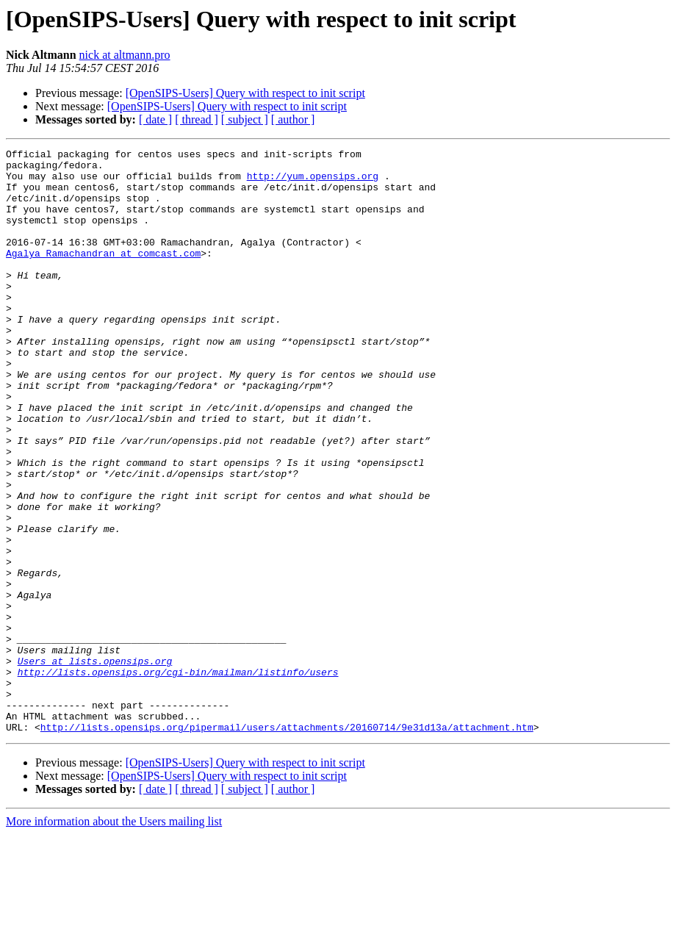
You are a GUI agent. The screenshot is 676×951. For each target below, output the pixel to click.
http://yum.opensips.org (312, 182)
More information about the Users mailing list (114, 938)
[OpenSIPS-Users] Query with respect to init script (245, 93)
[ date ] (155, 119)
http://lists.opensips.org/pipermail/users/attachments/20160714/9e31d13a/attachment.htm (286, 843)
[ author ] (293, 119)
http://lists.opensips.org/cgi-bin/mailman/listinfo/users (178, 777)
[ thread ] (196, 119)
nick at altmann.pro (124, 55)
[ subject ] (244, 119)
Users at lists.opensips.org (95, 764)
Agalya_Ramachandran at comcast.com (103, 274)
